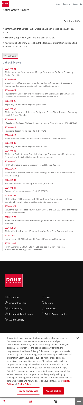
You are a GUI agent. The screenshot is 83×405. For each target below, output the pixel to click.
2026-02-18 (10, 169)
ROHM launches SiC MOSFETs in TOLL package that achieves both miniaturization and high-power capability (35, 248)
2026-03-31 (10, 69)
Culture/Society (16, 319)
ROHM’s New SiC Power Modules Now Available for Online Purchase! (36, 138)
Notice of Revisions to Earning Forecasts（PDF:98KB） (30, 183)
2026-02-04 (10, 180)
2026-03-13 (10, 127)
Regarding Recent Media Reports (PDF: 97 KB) (26, 146)
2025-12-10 (10, 235)
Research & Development (20, 314)
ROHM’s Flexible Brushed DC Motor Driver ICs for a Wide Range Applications (40, 231)
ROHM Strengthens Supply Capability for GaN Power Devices (32, 164)
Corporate (13, 297)
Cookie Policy (24, 384)
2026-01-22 (10, 206)
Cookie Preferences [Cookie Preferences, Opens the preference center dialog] (28, 390)
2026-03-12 (10, 135)
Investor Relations (17, 302)
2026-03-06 (10, 143)
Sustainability (15, 308)
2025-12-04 (10, 243)
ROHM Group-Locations (56, 314)
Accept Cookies (53, 390)
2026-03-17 (10, 109)
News (58, 4)
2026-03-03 (10, 151)
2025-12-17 (10, 228)
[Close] (77, 338)
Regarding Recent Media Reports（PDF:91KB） (27, 130)
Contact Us (77, 4)
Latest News (12, 62)
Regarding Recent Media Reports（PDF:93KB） (27, 104)
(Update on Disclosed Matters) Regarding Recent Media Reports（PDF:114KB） (41, 122)
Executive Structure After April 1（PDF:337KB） (27, 191)
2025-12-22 (10, 217)
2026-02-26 (10, 161)
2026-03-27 (10, 79)
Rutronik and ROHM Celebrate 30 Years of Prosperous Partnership (35, 239)
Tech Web (11, 56)
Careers (66, 4)
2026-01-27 (10, 195)
